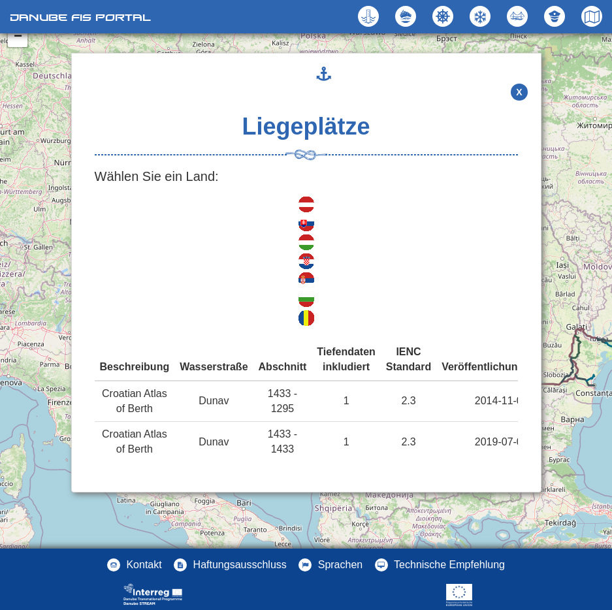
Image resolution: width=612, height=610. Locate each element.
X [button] (519, 92)
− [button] (18, 37)
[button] (519, 16)
